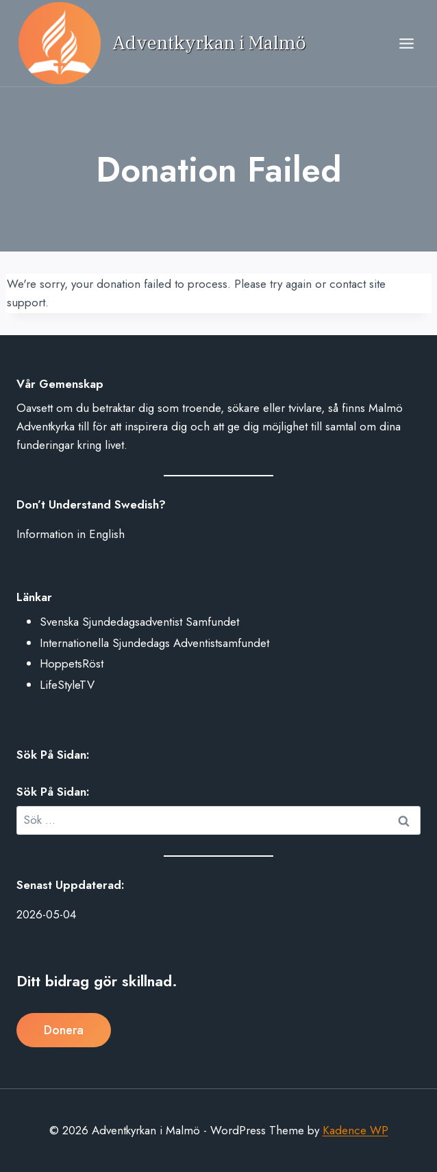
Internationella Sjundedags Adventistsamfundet (154, 643)
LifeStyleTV (67, 684)
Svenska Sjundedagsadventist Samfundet (139, 621)
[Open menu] (406, 43)
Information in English (70, 534)
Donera (64, 1030)
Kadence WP (355, 1130)
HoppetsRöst (71, 663)
